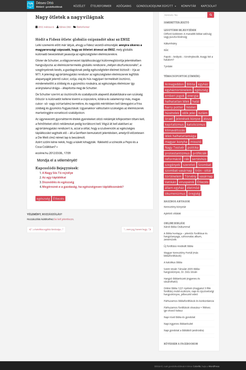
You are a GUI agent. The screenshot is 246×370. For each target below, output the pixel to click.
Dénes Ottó (65, 26)
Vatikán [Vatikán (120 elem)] (170, 182)
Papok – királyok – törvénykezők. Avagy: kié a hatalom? (188, 58)
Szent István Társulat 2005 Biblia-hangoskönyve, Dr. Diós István (182, 270)
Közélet (79, 6)
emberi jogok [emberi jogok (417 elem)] (174, 96)
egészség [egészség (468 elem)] (201, 90)
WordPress (214, 366)
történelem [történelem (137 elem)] (173, 176)
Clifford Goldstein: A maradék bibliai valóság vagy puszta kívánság (187, 35)
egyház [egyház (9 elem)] (203, 84)
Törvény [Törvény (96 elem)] (190, 176)
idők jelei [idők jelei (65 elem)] (188, 113)
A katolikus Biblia (173, 262)
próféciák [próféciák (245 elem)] (199, 153)
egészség (43, 199)
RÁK (166, 50)
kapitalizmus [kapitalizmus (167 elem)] (174, 124)
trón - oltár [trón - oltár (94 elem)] (203, 170)
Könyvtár (188, 6)
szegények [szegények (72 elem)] (172, 165)
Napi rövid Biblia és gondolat (179, 317)
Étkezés (58, 199)
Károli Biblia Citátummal (177, 226)
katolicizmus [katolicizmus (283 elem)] (196, 124)
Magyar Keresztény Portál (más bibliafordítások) (181, 254)
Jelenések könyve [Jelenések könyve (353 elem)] (188, 119)
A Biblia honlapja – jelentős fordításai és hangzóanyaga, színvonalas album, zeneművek (186, 236)
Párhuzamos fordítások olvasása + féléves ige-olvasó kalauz (187, 309)
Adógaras (123, 6)
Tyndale (168, 66)
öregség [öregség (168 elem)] (194, 193)
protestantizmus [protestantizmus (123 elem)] (177, 153)
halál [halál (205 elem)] (195, 101)
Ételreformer (100, 6)
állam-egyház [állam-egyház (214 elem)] (174, 188)
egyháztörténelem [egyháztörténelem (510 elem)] (178, 90)
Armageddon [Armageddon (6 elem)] (174, 84)
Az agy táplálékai (54, 177)
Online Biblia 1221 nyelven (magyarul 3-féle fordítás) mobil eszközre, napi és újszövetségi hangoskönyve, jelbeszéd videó (189, 291)
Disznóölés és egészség (58, 182)
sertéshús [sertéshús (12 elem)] (199, 159)
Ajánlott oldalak (172, 213)
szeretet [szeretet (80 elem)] (189, 165)
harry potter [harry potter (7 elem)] (174, 107)
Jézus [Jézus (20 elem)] (207, 119)
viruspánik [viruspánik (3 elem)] (186, 182)
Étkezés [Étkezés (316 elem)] (202, 182)
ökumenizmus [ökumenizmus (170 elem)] (175, 193)
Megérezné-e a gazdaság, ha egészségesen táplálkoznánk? (83, 187)
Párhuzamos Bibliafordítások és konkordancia (189, 300)
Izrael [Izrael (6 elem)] (169, 119)
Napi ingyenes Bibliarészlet (178, 323)
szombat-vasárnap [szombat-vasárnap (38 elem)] (178, 170)
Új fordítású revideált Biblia (178, 246)
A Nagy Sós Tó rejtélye (57, 173)
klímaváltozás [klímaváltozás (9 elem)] (175, 130)
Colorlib (197, 366)
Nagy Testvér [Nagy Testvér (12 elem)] (174, 147)
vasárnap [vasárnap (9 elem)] (206, 176)
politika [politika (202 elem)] (193, 147)
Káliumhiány (170, 43)
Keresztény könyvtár (175, 206)
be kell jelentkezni (63, 219)
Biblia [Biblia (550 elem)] (191, 84)
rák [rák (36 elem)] (186, 159)
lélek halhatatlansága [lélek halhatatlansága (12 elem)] (180, 136)
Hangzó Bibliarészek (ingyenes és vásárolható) (182, 280)
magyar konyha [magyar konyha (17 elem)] (176, 142)
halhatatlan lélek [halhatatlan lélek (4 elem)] (177, 101)
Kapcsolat (209, 6)
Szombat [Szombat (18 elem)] (204, 165)
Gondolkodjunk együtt (154, 6)
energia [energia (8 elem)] (192, 96)
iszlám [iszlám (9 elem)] (203, 113)
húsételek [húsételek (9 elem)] (172, 113)
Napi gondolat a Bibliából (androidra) (184, 330)
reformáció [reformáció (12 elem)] (173, 159)
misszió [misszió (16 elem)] (195, 142)
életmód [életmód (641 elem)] (193, 188)
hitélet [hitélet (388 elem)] (191, 107)
